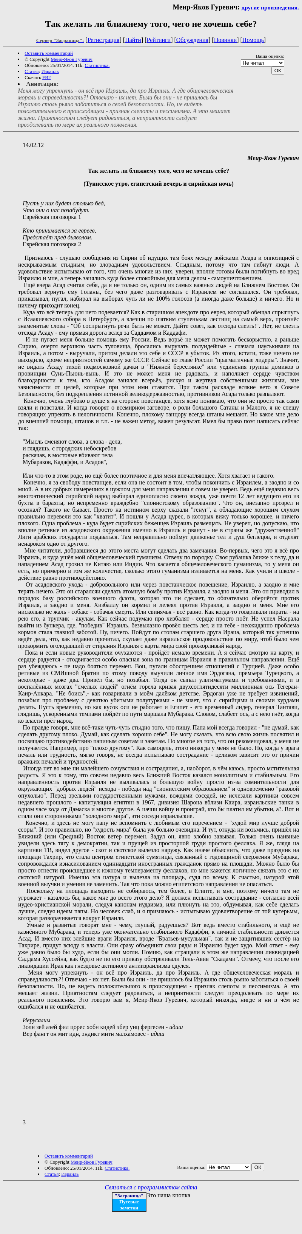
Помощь (253, 40)
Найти (133, 40)
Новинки (225, 40)
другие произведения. (270, 7)
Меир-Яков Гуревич (71, 59)
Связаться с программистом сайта (151, 1187)
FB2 (46, 77)
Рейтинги (159, 40)
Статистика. (97, 65)
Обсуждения (192, 40)
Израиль (50, 71)
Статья (32, 71)
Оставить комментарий (49, 53)
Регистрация (104, 40)
